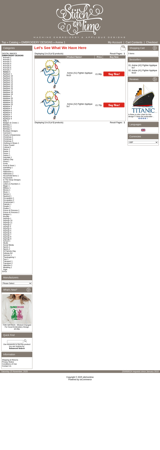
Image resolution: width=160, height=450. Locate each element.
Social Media (8, 245)
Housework (7, 178)
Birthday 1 (7, 125)
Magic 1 (6, 186)
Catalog (13, 42)
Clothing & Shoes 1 (11, 143)
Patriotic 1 (7, 204)
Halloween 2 (8, 174)
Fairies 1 (6, 155)
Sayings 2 (7, 225)
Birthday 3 (7, 129)
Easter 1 (6, 151)
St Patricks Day (9, 251)
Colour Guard (8, 145)
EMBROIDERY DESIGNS (36, 42)
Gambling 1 (8, 168)
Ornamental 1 (8, 202)
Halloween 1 (8, 172)
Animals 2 (7, 60)
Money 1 (6, 190)
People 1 (6, 206)
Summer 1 (7, 255)
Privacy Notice (8, 362)
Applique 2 (7, 96)
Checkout (152, 42)
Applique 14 (8, 84)
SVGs (4, 271)
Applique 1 (7, 74)
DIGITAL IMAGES (9, 53)
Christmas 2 (8, 139)
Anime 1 (60, 42)
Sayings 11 (7, 223)
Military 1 (7, 188)
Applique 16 (8, 88)
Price (99, 57)
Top (4, 42)
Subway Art (8, 253)
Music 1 (6, 192)
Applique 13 (8, 82)
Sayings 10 (7, 220)
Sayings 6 (7, 233)
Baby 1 (6, 121)
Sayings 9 (7, 239)
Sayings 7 (7, 235)
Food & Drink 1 (9, 165)
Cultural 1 (7, 147)
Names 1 (7, 194)
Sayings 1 (7, 218)
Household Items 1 (11, 176)
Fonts (5, 163)
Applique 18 (8, 92)
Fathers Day (8, 159)
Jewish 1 (6, 182)
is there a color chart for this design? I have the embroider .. (141, 115)
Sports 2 (6, 249)
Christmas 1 (8, 137)
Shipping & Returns (10, 360)
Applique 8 (7, 117)
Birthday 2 (7, 127)
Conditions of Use (9, 364)
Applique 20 (8, 98)
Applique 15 (8, 86)
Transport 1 (8, 261)
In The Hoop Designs (12, 180)
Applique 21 (8, 100)
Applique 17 (8, 90)
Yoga (5, 269)
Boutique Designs (10, 131)
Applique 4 (7, 108)
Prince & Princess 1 (11, 210)
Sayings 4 (7, 229)
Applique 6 (7, 113)
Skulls (5, 243)
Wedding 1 (7, 267)
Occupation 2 (8, 200)
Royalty (6, 216)
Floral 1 (6, 161)
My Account (115, 42)
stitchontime (88, 377)
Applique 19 (8, 94)
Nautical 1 (7, 196)
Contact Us (6, 366)
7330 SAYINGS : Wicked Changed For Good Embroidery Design (17, 326)
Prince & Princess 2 (11, 212)
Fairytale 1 (7, 157)
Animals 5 (7, 66)
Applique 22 (8, 102)
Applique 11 (8, 78)
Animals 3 (7, 62)
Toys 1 (5, 259)
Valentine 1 (7, 265)
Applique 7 (7, 115)
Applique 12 (8, 80)
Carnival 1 (7, 133)
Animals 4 (7, 64)
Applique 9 (7, 119)
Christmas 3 (8, 141)
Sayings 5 (7, 231)
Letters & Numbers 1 (11, 184)
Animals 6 (7, 68)
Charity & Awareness (11, 135)
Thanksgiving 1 (9, 257)
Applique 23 (8, 104)
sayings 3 (7, 227)
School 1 (6, 241)
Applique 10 (8, 76)
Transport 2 (8, 263)
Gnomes (6, 170)
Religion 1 (7, 214)
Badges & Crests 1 (11, 123)
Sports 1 (6, 247)
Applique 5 (7, 110)
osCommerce (86, 379)
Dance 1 (6, 149)
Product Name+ (74, 57)
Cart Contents (134, 42)
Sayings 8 (7, 237)
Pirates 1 (6, 208)
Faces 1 (6, 153)
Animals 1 (7, 58)
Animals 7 (7, 70)
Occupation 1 (8, 198)
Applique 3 (7, 106)
